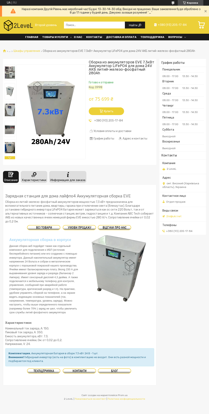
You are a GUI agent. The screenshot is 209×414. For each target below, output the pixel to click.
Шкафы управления (27, 51)
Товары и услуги (55, 37)
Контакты (94, 37)
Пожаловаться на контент (90, 398)
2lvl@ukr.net (173, 216)
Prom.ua (122, 395)
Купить (108, 111)
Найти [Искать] (133, 25)
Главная (31, 37)
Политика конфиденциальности (126, 398)
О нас (78, 37)
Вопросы (175, 37)
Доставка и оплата (121, 37)
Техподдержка (152, 37)
